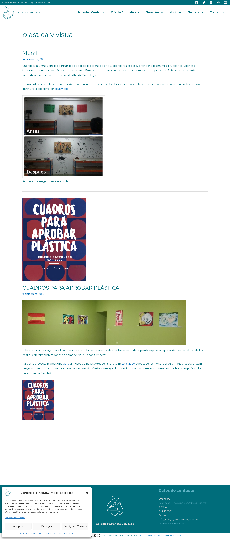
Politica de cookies (175, 535)
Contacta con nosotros (171, 523)
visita (66, 363)
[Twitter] (204, 2)
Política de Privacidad (147, 535)
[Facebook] (196, 2)
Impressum (68, 533)
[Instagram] (211, 2)
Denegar (46, 526)
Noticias (185, 12)
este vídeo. (62, 88)
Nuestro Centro (112, 12)
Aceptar (18, 526)
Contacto (219, 12)
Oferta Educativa (142, 12)
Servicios (168, 12)
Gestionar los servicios (15, 517)
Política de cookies (28, 533)
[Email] (225, 2)
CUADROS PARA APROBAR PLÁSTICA (71, 288)
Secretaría (201, 12)
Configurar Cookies (75, 526)
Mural (29, 53)
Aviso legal (162, 535)
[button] (86, 492)
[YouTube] (218, 2)
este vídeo (128, 363)
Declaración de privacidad (49, 533)
